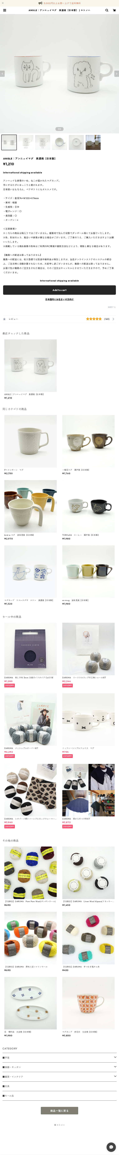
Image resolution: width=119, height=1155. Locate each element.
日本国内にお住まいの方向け (59, 299)
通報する (112, 307)
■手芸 (5, 1057)
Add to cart (59, 290)
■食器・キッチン (11, 1067)
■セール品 (8, 1095)
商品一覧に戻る (59, 1110)
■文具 (5, 1086)
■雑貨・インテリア (12, 1076)
